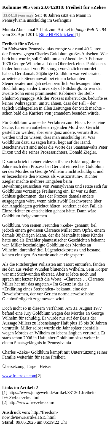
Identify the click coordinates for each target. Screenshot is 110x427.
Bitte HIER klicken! (57, 34)
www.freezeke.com (19, 375)
